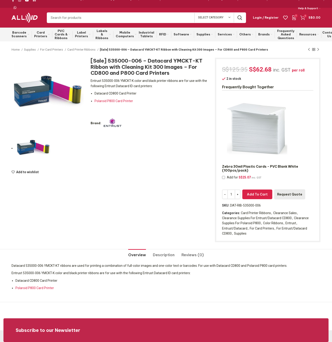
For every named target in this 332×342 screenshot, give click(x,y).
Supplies (30, 49)
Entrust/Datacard (234, 228)
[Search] (146, 17)
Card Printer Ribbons (81, 49)
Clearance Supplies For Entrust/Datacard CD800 (257, 218)
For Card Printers (52, 49)
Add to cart (257, 194)
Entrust (290, 223)
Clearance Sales (285, 213)
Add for (241, 177)
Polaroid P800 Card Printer (114, 101)
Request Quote (289, 194)
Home (16, 49)
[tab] (137, 253)
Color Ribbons (273, 223)
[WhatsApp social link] (15, 7)
